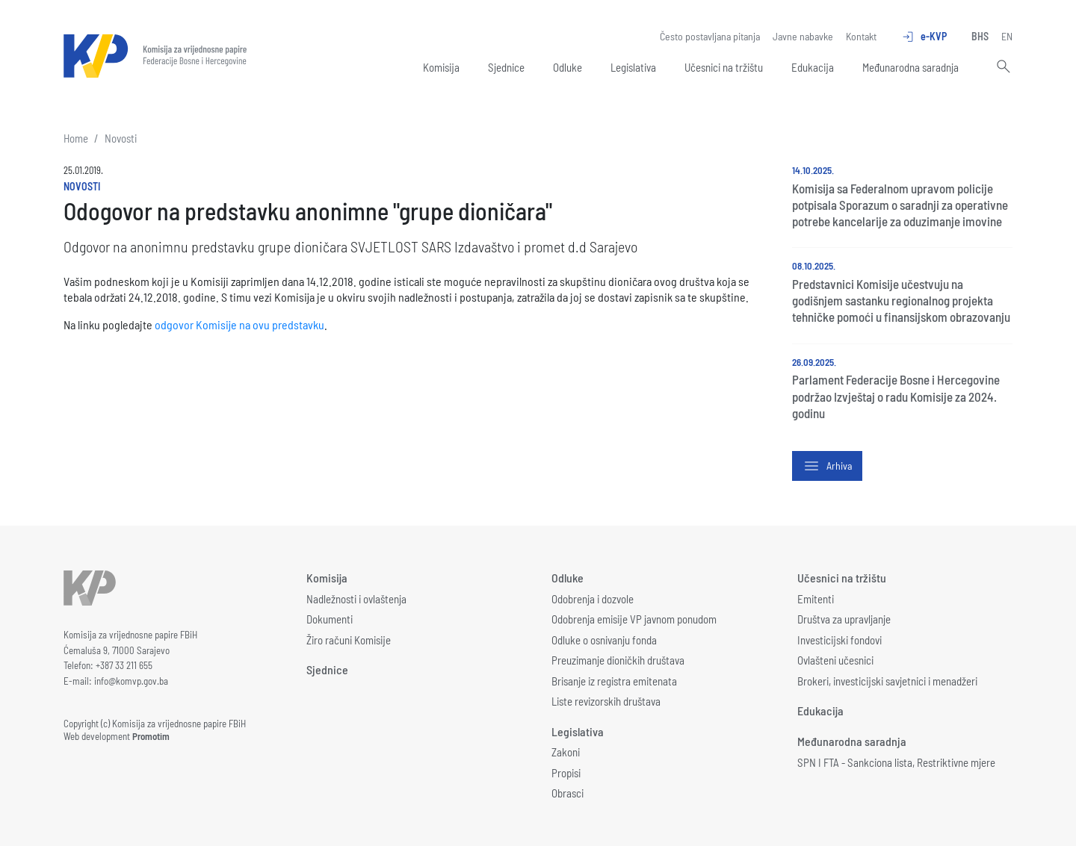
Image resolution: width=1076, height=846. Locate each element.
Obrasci (567, 793)
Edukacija (812, 67)
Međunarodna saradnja (910, 67)
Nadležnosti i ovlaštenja (356, 599)
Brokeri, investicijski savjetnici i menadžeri (887, 681)
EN (1006, 36)
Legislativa (633, 67)
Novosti (121, 138)
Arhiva (827, 465)
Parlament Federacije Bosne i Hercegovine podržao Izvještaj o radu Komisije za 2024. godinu (896, 396)
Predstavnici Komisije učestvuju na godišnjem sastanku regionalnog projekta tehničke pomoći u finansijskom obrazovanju (901, 300)
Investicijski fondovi (839, 640)
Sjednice (506, 67)
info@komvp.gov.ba (131, 681)
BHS (980, 36)
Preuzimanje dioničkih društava (617, 660)
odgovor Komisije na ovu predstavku (239, 324)
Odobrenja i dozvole (592, 599)
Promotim (151, 736)
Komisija (441, 67)
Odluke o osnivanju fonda (604, 640)
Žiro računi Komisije (348, 640)
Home (76, 138)
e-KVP (924, 36)
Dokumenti (329, 619)
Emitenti (815, 599)
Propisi (566, 773)
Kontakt (861, 36)
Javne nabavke (803, 36)
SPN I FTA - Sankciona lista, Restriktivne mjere (896, 762)
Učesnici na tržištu (723, 67)
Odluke (567, 67)
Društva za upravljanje (844, 619)
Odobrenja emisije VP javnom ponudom (634, 619)
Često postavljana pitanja (710, 36)
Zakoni (565, 752)
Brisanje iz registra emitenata (614, 681)
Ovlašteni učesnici (835, 660)
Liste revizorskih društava (606, 701)
